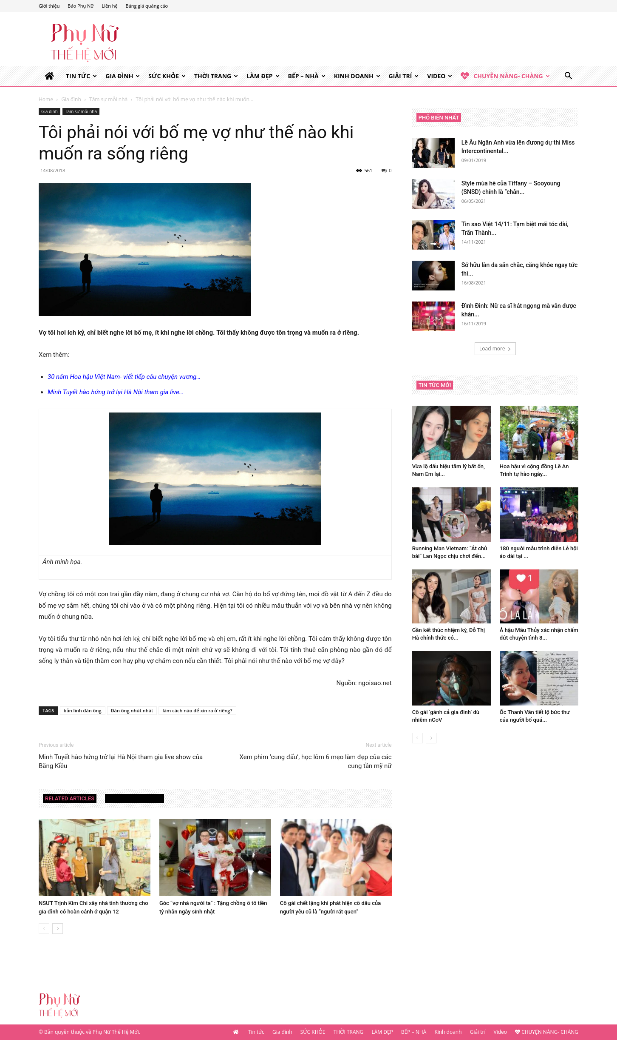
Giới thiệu (49, 6)
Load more (495, 348)
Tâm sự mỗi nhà (108, 99)
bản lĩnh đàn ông (83, 710)
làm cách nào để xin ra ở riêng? (197, 710)
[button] (568, 77)
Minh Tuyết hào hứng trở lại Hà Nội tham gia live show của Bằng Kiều (121, 761)
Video (439, 76)
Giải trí (404, 76)
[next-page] (57, 928)
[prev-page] (44, 928)
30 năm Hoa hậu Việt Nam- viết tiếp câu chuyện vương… (124, 377)
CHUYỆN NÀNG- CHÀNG (505, 76)
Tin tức (81, 76)
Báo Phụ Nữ (80, 6)
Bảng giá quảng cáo (147, 6)
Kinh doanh (357, 76)
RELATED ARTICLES (69, 798)
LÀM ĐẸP (262, 76)
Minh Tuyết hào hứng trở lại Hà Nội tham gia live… (116, 392)
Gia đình (122, 76)
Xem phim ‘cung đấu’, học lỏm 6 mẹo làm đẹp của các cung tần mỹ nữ (316, 761)
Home (46, 99)
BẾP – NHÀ (306, 76)
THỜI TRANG (216, 76)
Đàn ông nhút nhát (132, 710)
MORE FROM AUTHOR (134, 798)
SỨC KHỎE (167, 76)
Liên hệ (109, 6)
